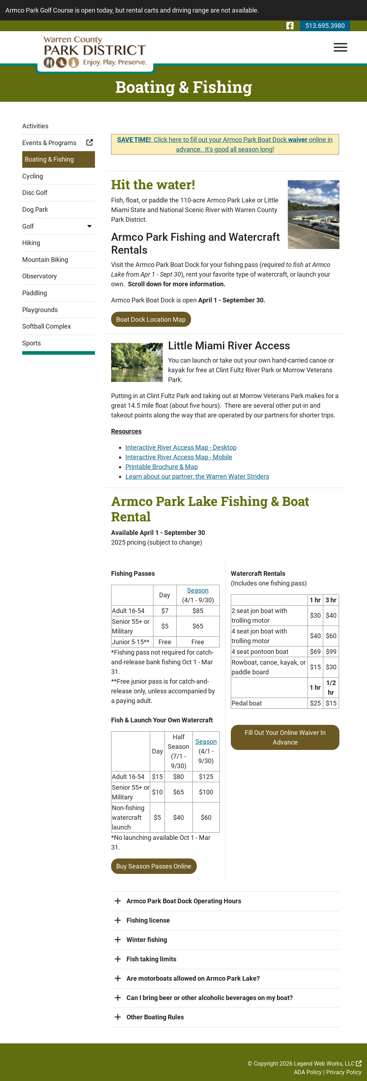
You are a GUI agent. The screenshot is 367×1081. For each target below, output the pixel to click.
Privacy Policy (344, 1071)
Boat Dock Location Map (151, 319)
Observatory (39, 276)
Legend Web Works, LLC (328, 1062)
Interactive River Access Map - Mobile (178, 456)
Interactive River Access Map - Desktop (181, 447)
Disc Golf (34, 192)
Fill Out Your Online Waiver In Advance (285, 736)
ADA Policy (308, 1071)
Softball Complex (46, 326)
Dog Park (35, 209)
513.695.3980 (325, 25)
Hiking (31, 243)
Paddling (34, 293)
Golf (58, 226)
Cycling (32, 176)
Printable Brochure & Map (161, 466)
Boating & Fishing (49, 159)
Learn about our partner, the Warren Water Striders (197, 476)
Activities (35, 126)
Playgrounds (40, 310)
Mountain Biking (45, 259)
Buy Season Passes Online (153, 865)
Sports (31, 343)
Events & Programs (58, 143)
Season (198, 589)
